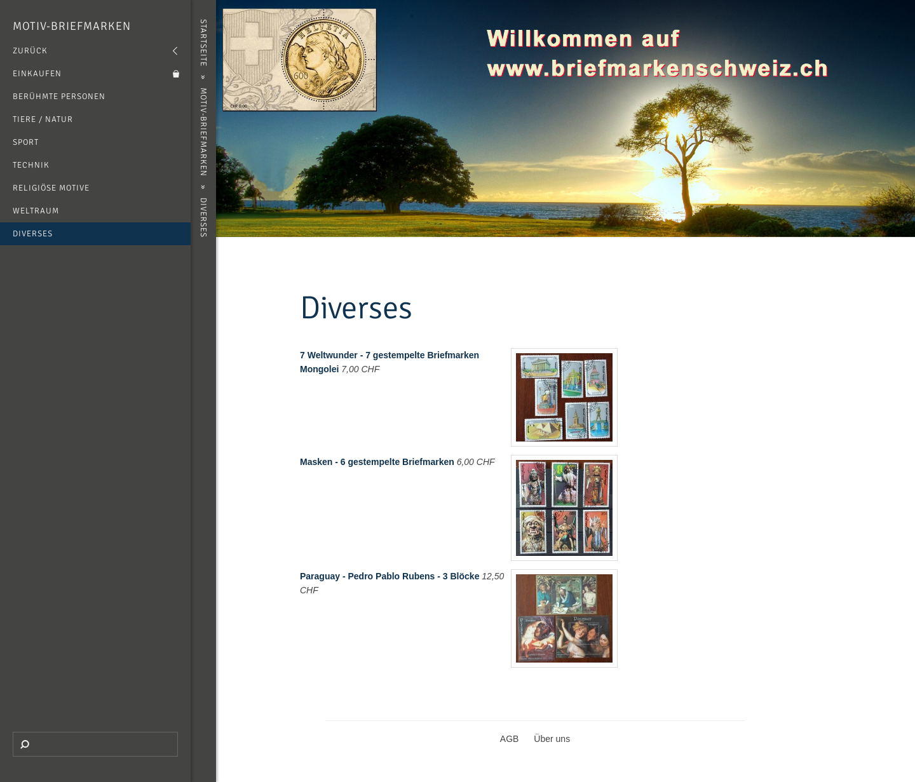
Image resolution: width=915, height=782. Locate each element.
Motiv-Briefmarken (72, 26)
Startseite (203, 43)
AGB (509, 739)
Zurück (30, 51)
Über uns (552, 739)
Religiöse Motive (51, 188)
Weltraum (36, 211)
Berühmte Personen (59, 96)
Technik (31, 165)
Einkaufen (37, 74)
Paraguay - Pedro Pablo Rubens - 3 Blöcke (389, 576)
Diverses (33, 234)
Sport (26, 142)
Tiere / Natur (43, 119)
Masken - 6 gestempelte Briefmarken (377, 462)
